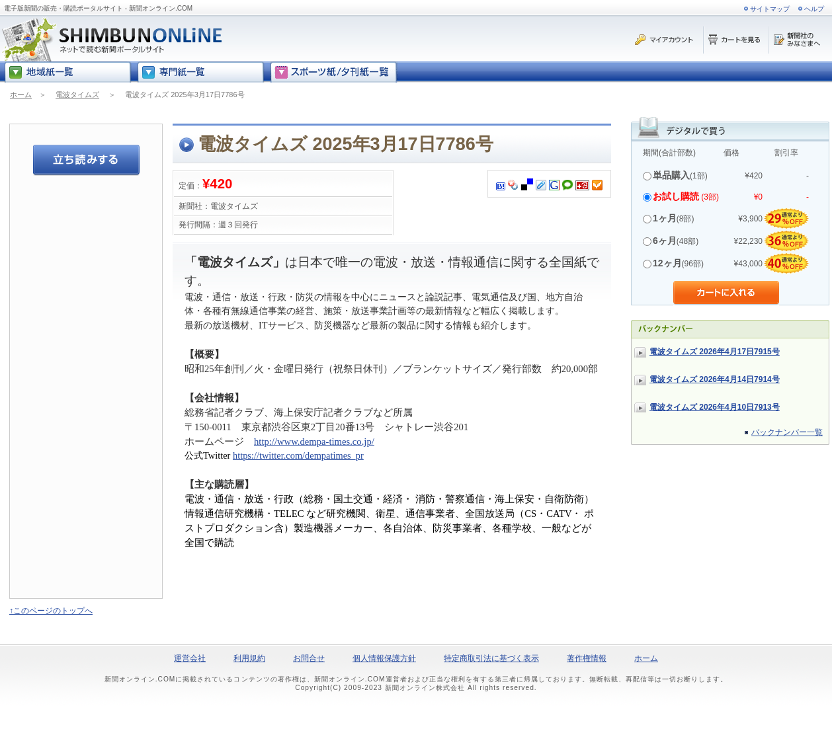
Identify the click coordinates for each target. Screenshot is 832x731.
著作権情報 (586, 658)
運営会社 (190, 658)
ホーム (21, 94)
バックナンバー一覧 (787, 432)
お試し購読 (676, 196)
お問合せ (309, 658)
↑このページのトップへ (51, 610)
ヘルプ (814, 9)
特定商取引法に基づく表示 (491, 658)
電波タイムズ (77, 94)
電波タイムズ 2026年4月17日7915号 (714, 351)
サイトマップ (770, 9)
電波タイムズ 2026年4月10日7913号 (714, 407)
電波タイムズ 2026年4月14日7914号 (714, 379)
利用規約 (249, 658)
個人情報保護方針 (384, 658)
